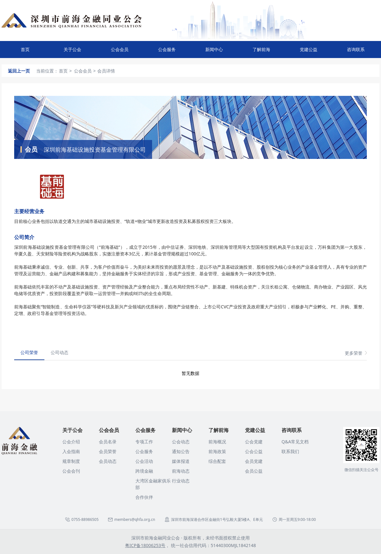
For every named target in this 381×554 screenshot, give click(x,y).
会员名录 (108, 442)
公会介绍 (71, 442)
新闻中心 (214, 52)
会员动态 (108, 461)
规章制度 (71, 461)
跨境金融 (144, 471)
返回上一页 (19, 71)
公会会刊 (71, 471)
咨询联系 (355, 52)
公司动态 (59, 352)
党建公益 (308, 52)
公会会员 (119, 52)
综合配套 (217, 461)
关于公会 (72, 52)
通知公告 (181, 451)
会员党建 (254, 461)
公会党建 (254, 442)
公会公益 (254, 451)
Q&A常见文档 (295, 442)
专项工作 (144, 442)
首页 (25, 49)
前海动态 (181, 471)
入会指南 (71, 451)
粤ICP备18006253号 (145, 545)
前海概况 (217, 442)
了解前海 (261, 52)
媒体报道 (181, 461)
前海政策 (217, 451)
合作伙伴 (144, 497)
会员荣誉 (108, 451)
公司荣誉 (29, 352)
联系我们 (290, 451)
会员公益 (254, 471)
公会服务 (166, 52)
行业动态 (181, 481)
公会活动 (144, 461)
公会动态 (181, 442)
